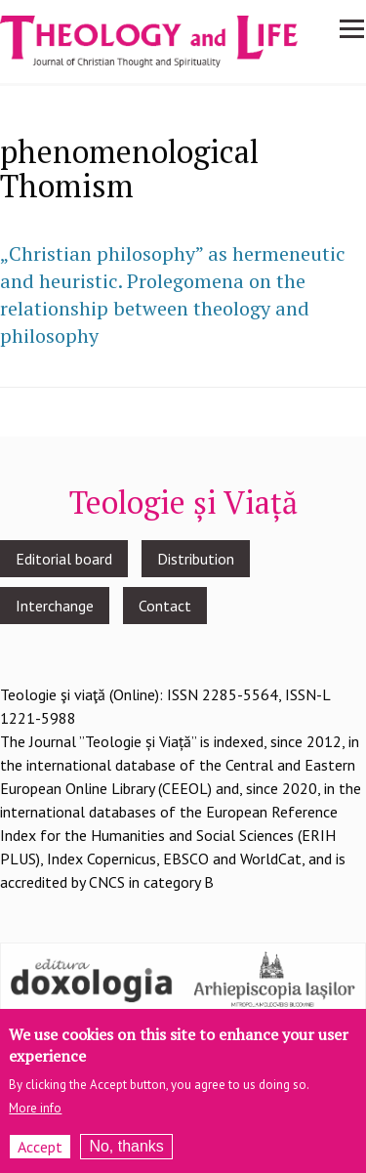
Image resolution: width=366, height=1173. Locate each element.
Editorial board (64, 558)
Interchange (55, 605)
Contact (165, 605)
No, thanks (126, 1154)
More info (35, 1116)
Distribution (195, 558)
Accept (40, 1154)
